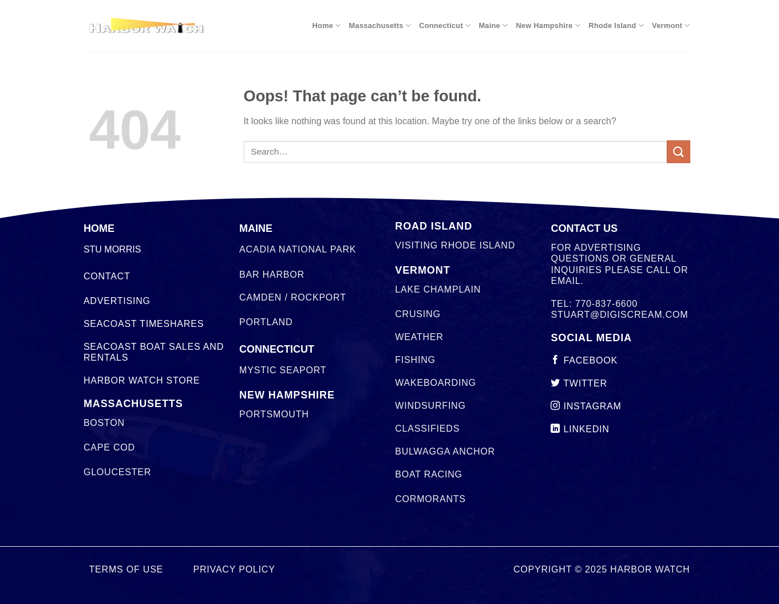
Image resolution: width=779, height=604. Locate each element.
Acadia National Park (297, 249)
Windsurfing (430, 405)
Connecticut (444, 25)
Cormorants (430, 499)
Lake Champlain (438, 289)
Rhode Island (616, 25)
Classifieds (427, 428)
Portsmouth (274, 414)
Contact (107, 276)
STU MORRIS (112, 249)
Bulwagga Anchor (445, 451)
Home (327, 25)
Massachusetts (380, 25)
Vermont (671, 25)
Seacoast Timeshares (144, 324)
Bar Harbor (272, 274)
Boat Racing (428, 474)
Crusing (417, 314)
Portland (265, 322)
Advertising (117, 301)
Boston (104, 423)
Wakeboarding (435, 383)
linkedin (580, 429)
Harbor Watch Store (142, 380)
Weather (419, 337)
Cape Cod (109, 447)
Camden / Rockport (292, 297)
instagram (586, 406)
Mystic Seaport (282, 370)
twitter (579, 383)
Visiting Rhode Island (455, 245)
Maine (493, 25)
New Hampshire (548, 25)
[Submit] (678, 151)
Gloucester (117, 472)
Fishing (415, 360)
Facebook (584, 360)
